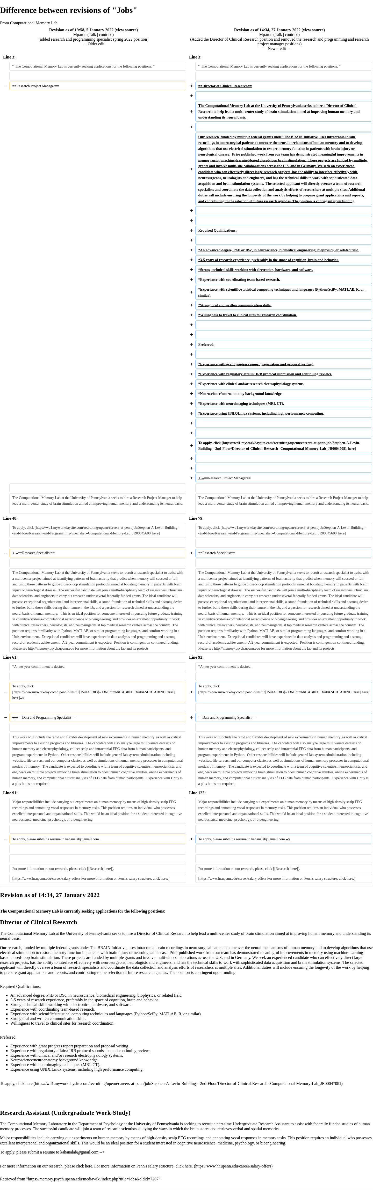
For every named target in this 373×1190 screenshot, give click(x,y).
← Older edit (93, 44)
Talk (92, 34)
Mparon (80, 34)
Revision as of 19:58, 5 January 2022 (81, 30)
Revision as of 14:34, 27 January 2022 (267, 30)
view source (126, 30)
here (29, 1083)
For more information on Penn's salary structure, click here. (143, 1166)
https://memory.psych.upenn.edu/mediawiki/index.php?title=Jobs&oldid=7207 (93, 1179)
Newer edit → (279, 48)
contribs (105, 34)
